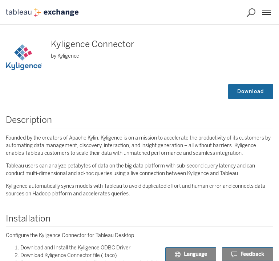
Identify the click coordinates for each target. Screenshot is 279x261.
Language (190, 254)
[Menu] (266, 12)
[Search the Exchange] (251, 13)
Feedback (247, 254)
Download (250, 91)
